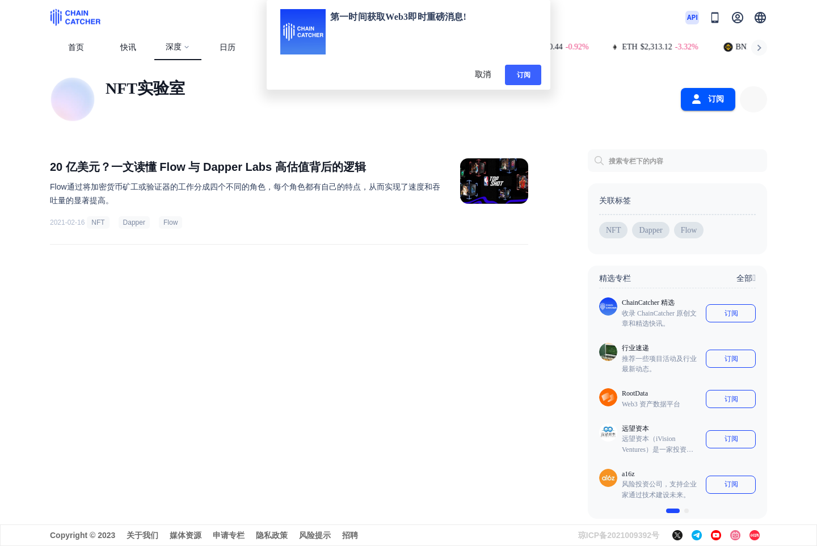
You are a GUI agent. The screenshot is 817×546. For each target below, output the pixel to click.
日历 (227, 47)
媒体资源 (185, 535)
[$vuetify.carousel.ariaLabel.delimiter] (673, 511)
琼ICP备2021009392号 (618, 535)
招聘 (350, 535)
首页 (76, 47)
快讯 (128, 47)
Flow (170, 222)
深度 (178, 47)
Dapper (134, 222)
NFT (97, 222)
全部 (746, 278)
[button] (760, 17)
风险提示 (315, 535)
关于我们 (142, 535)
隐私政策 (272, 535)
